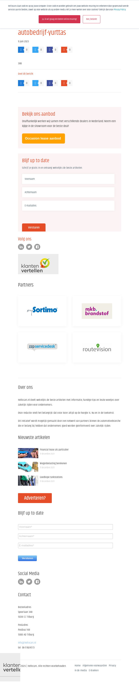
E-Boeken (94, 670)
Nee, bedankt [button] (91, 19)
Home (78, 665)
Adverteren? (35, 498)
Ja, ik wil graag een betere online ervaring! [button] (59, 19)
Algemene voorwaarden (95, 665)
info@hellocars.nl (27, 643)
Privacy (112, 665)
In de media (81, 670)
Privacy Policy (120, 10)
